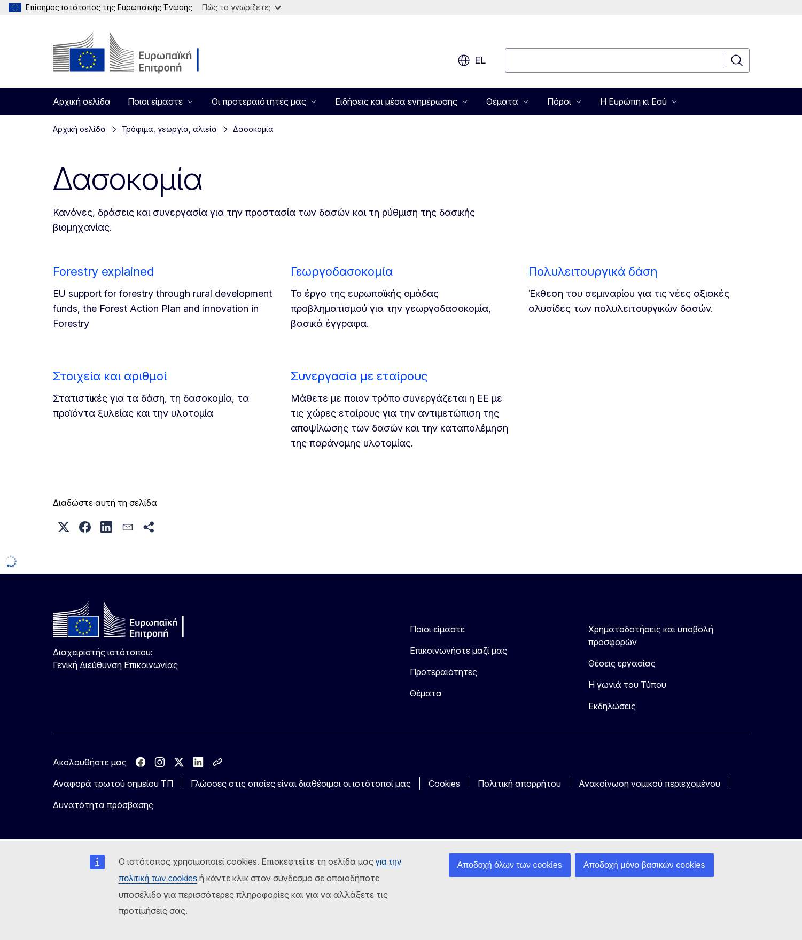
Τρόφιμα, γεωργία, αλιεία (169, 129)
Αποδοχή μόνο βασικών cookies (644, 865)
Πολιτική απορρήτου (519, 783)
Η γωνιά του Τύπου (627, 684)
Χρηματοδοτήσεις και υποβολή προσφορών (650, 635)
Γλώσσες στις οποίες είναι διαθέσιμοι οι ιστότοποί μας (301, 783)
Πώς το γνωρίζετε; (241, 7)
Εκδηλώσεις (612, 706)
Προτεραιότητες (443, 672)
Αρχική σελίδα (82, 101)
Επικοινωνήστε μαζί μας (458, 650)
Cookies (444, 783)
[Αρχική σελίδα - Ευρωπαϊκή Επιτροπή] (139, 53)
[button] (63, 527)
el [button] (471, 60)
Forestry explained (103, 271)
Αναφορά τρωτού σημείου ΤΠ (113, 783)
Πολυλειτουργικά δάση (592, 271)
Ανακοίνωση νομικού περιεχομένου (649, 783)
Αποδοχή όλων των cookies (509, 865)
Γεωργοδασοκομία (342, 271)
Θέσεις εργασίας (622, 663)
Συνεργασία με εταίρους (359, 376)
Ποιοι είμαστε (437, 629)
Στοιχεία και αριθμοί (110, 376)
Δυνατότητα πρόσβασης (103, 805)
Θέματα (426, 693)
